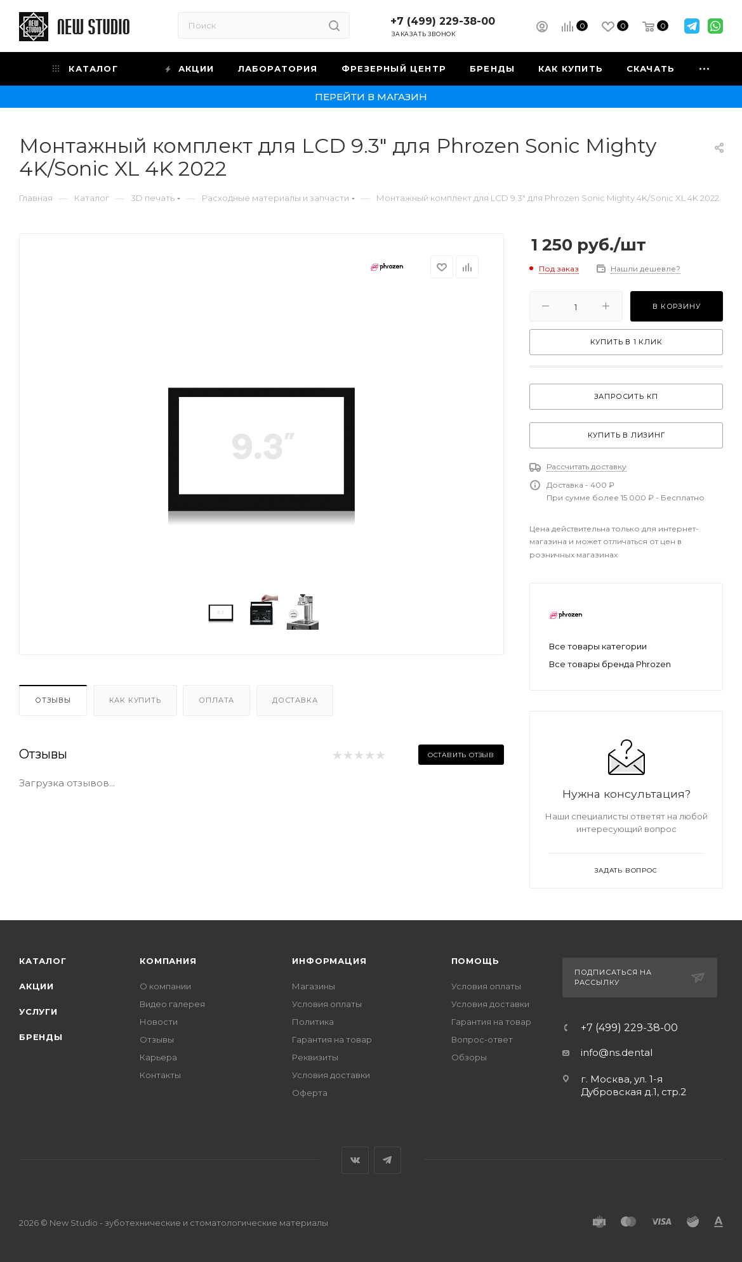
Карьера (158, 1057)
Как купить (135, 700)
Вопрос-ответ (482, 1039)
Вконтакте (355, 1160)
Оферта (310, 1093)
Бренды (41, 1037)
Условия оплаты (327, 1004)
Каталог (43, 961)
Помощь (475, 961)
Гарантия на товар (332, 1039)
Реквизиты (315, 1057)
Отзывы (53, 700)
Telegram (387, 1160)
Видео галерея (172, 1004)
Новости (159, 1022)
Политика (313, 1022)
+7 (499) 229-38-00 (442, 21)
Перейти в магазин (371, 97)
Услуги (38, 1011)
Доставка (294, 700)
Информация (329, 961)
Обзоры (469, 1057)
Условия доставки (331, 1075)
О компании (165, 986)
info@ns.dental (617, 1052)
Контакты (160, 1075)
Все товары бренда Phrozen (610, 664)
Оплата (216, 700)
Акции (36, 986)
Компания (168, 961)
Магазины (313, 986)
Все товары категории (598, 646)
